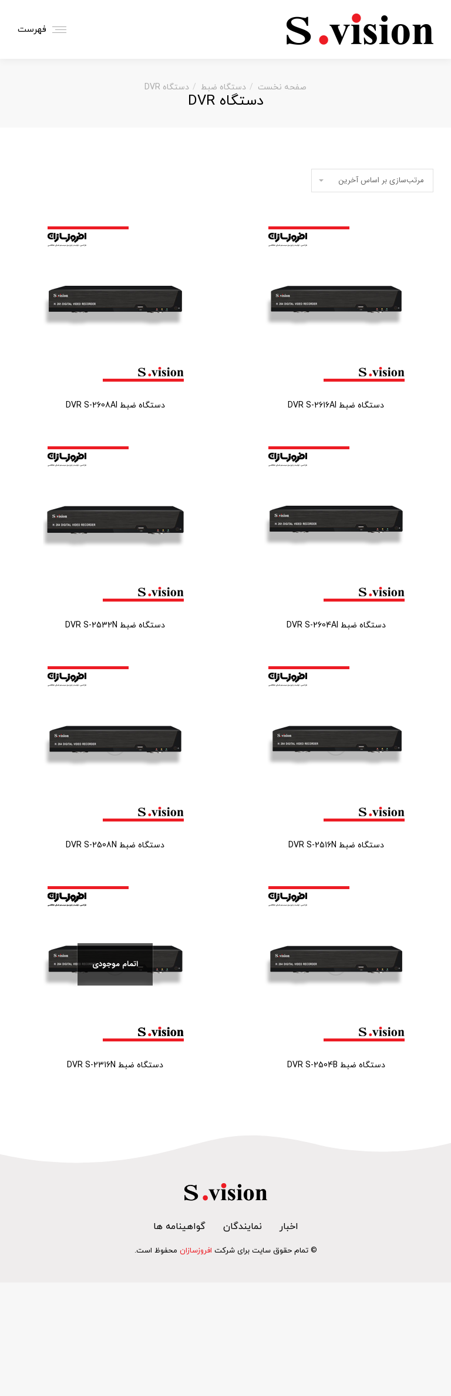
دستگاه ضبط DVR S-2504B (336, 1065)
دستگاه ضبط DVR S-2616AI (336, 405)
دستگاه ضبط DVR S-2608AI (115, 405)
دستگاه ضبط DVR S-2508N (115, 845)
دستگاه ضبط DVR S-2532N (115, 625)
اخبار (289, 1226)
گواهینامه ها (179, 1226)
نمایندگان (242, 1226)
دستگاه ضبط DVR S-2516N (336, 845)
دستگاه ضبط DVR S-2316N (115, 1065)
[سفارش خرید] (372, 180)
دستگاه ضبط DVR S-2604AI (336, 625)
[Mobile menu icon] (45, 29)
